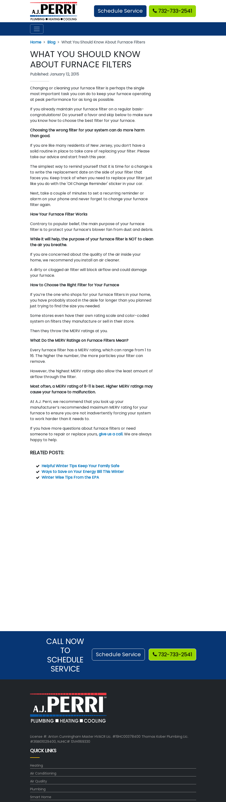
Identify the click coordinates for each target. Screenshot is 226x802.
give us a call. (111, 434)
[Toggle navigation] (36, 29)
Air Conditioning (43, 773)
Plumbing (38, 789)
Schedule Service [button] (120, 11)
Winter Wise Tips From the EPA (70, 477)
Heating (36, 765)
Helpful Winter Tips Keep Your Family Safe (80, 466)
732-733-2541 (172, 11)
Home (35, 42)
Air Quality (38, 781)
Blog (51, 42)
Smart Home (40, 797)
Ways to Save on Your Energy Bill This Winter (83, 471)
